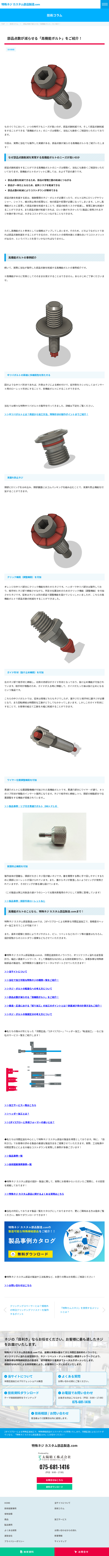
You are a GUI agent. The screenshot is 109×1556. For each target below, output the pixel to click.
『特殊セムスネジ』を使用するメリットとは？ (79, 1310)
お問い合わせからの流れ (65, 1530)
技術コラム (59, 1508)
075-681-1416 (54, 1466)
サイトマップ (60, 1541)
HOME (7, 1502)
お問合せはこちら (54, 1480)
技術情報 (11, 49)
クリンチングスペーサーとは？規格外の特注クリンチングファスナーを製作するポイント (29, 1310)
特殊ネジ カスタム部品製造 (20, 4)
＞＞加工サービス (13, 1105)
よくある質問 (10, 1530)
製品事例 (8, 1524)
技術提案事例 (10, 1508)
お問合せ (83, 1551)
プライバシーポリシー (14, 1541)
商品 (6, 1519)
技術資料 (29, 1551)
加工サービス (60, 1519)
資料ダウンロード (54, 1486)
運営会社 (8, 1535)
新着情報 (58, 1535)
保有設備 (8, 1513)
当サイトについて (62, 1502)
